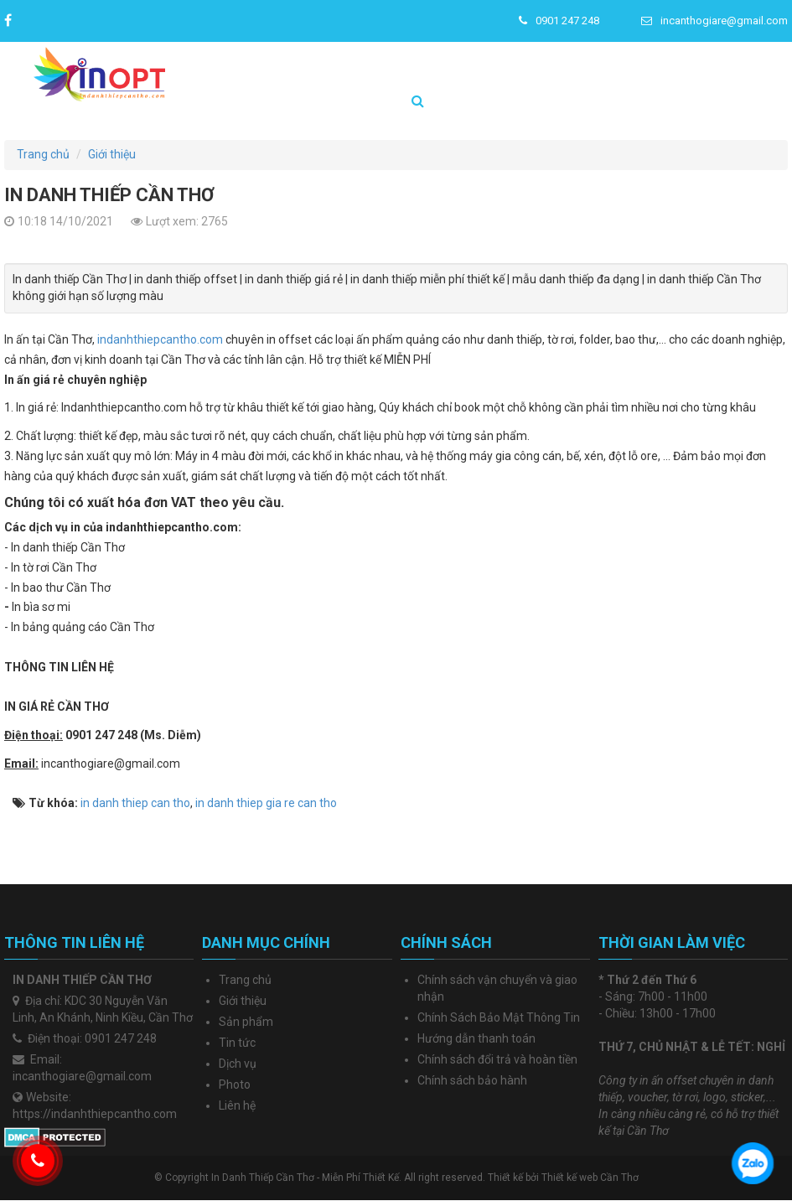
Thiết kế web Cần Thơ (590, 1177)
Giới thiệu (243, 1000)
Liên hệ (237, 1105)
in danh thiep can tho (135, 803)
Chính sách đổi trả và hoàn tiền (497, 1059)
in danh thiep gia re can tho (266, 803)
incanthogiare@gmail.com (714, 20)
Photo (235, 1084)
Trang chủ (245, 979)
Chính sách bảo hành (472, 1080)
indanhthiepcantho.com (160, 339)
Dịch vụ (237, 1063)
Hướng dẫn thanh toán (476, 1038)
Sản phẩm (246, 1021)
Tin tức (237, 1042)
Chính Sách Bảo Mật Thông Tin (498, 1017)
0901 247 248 (559, 20)
